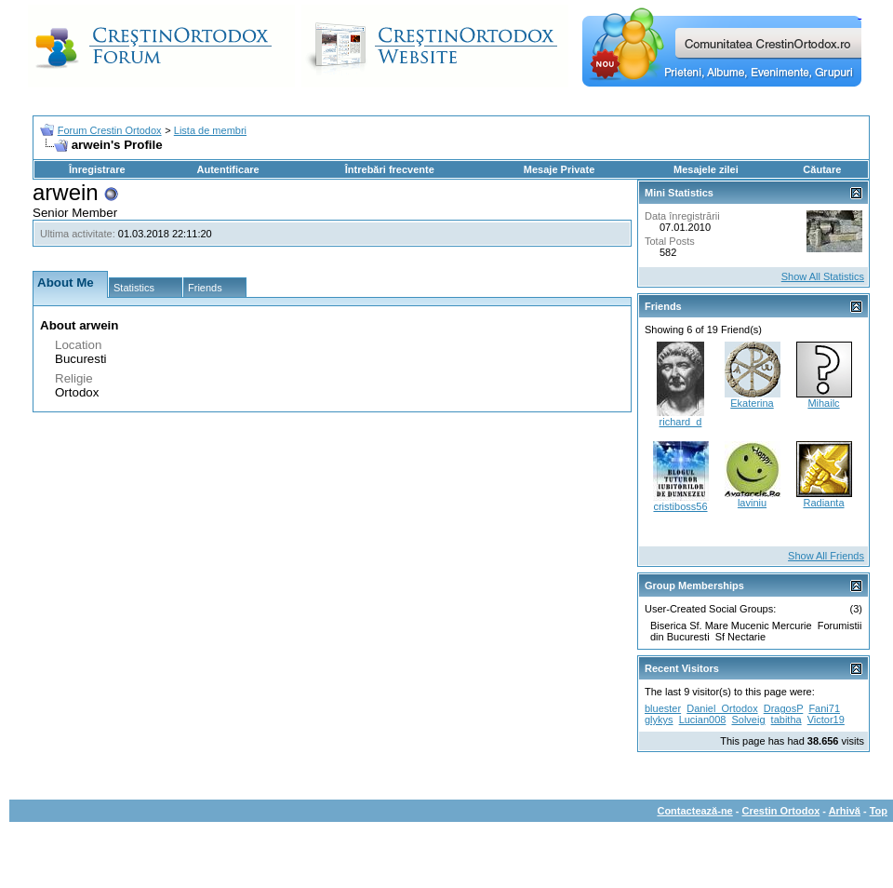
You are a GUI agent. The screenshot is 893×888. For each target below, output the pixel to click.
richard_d (681, 421)
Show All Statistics (822, 276)
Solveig (748, 719)
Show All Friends (826, 555)
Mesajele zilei (706, 169)
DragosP (784, 708)
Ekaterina (751, 403)
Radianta (823, 502)
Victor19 (826, 719)
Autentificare (227, 169)
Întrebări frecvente (389, 169)
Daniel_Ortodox (721, 708)
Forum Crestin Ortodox (110, 130)
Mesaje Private (559, 169)
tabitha (786, 719)
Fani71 (824, 708)
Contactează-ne (694, 810)
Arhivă (844, 810)
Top (878, 810)
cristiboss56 (680, 506)
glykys (659, 719)
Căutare (822, 169)
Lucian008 (702, 719)
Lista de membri (210, 130)
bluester (663, 708)
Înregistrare (97, 169)
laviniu (752, 502)
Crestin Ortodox (781, 810)
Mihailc (823, 403)
